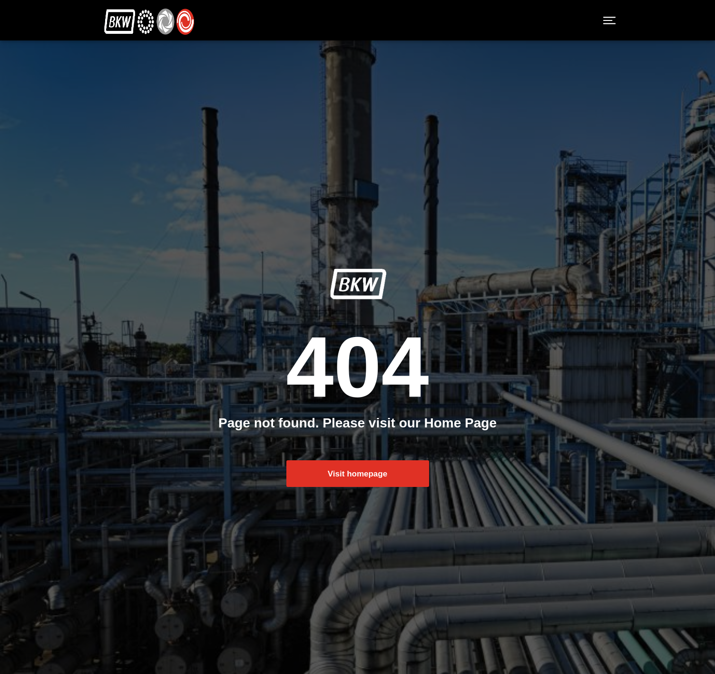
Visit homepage (357, 481)
